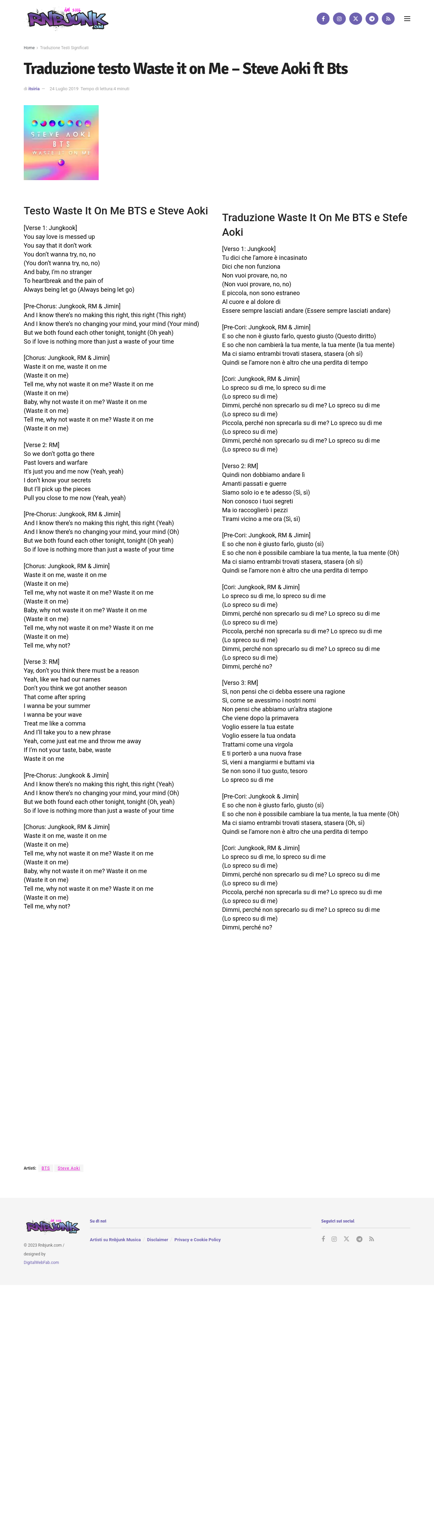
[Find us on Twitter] (355, 19)
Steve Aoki (69, 1168)
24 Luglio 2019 (64, 88)
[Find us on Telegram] (372, 19)
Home (29, 47)
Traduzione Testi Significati (64, 47)
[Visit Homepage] (66, 18)
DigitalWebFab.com (41, 1263)
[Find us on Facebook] (323, 19)
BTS (46, 1168)
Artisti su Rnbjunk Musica (115, 1239)
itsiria (34, 88)
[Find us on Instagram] (339, 19)
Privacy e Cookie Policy (198, 1239)
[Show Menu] (407, 18)
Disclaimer (157, 1239)
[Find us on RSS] (388, 19)
